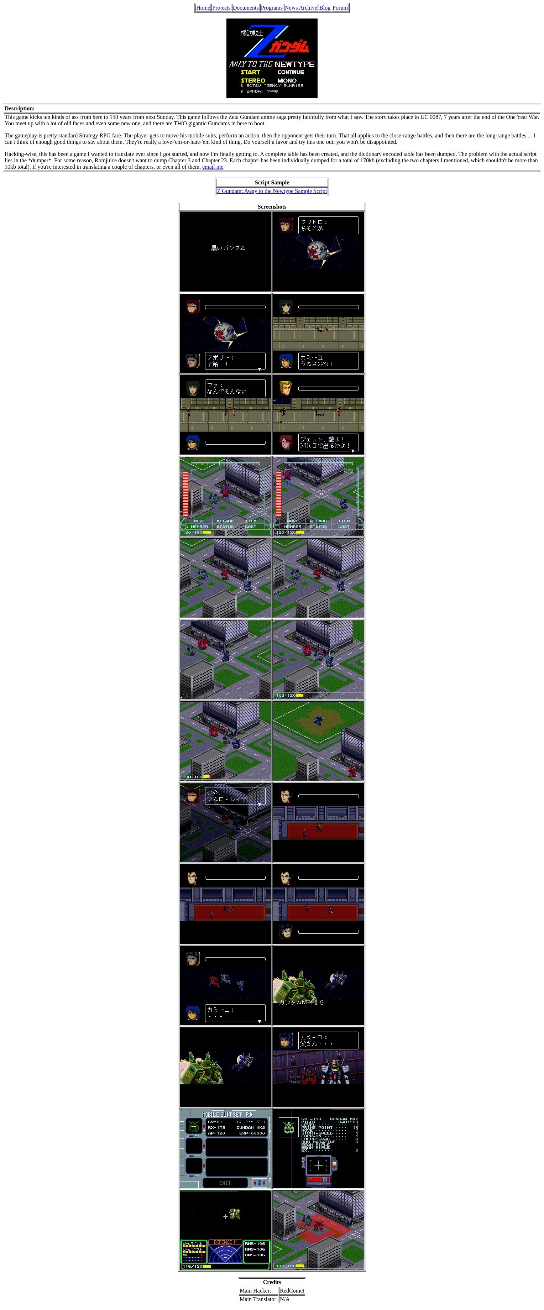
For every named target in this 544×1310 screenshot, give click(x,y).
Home (203, 8)
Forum (340, 8)
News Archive (301, 8)
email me (212, 167)
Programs (272, 8)
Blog (324, 8)
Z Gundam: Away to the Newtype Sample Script (272, 191)
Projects (221, 8)
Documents (246, 8)
